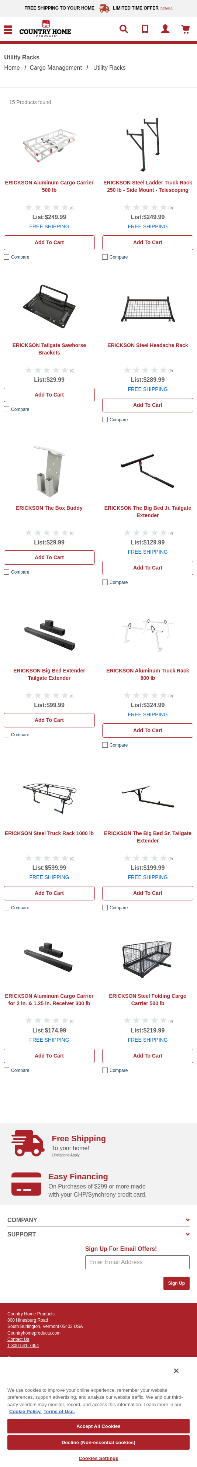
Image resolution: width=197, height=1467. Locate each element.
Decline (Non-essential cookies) (98, 1442)
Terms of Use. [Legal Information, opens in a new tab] (59, 1411)
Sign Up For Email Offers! (121, 1249)
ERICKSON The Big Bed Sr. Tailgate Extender (147, 837)
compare (20, 257)
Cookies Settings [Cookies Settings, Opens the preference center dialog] (98, 1458)
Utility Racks (109, 68)
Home (12, 68)
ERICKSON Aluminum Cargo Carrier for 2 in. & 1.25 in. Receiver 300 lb (49, 999)
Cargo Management (56, 68)
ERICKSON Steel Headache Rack (147, 345)
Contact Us (18, 1339)
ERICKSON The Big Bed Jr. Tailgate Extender (147, 511)
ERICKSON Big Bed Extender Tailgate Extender (49, 674)
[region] (98, 1411)
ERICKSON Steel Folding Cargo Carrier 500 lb (147, 999)
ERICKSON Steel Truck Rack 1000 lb (49, 833)
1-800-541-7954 (23, 1345)
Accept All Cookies (98, 1426)
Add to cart (49, 242)
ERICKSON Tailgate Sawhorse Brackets (49, 349)
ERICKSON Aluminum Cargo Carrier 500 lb (49, 186)
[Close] (176, 1371)
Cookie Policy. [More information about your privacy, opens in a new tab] (25, 1411)
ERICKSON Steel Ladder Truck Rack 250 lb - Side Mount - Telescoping (147, 186)
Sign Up (176, 1283)
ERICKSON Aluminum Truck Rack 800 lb (147, 674)
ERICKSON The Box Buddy (49, 508)
